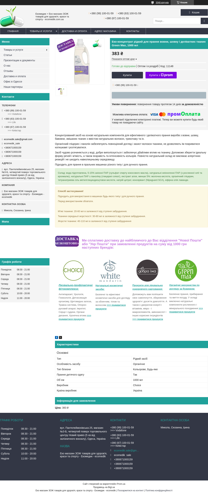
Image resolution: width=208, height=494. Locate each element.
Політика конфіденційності (158, 490)
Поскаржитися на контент (130, 490)
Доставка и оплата (74, 31)
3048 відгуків (162, 2)
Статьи (8, 55)
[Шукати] (204, 21)
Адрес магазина (105, 31)
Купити (127, 75)
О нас (7, 65)
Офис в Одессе (13, 81)
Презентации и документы (19, 60)
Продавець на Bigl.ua (104, 487)
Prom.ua (121, 484)
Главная (13, 31)
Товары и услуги (41, 31)
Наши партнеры (13, 86)
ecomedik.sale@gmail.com (18, 139)
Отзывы (8, 70)
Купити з (161, 75)
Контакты (132, 31)
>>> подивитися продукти (147, 319)
